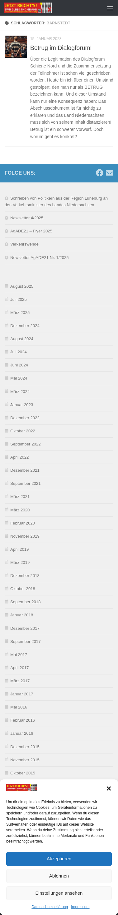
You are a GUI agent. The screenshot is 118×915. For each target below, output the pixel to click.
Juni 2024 (19, 365)
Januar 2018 (21, 615)
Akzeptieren (59, 859)
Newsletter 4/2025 (26, 218)
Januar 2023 (21, 404)
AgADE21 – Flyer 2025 (31, 231)
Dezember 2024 (25, 325)
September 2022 (25, 444)
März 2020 (20, 510)
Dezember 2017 (25, 628)
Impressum (80, 907)
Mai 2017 (18, 654)
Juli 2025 (18, 299)
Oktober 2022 (22, 431)
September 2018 (25, 601)
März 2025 (20, 312)
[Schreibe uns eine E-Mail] (109, 173)
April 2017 (19, 667)
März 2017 (20, 681)
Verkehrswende (24, 244)
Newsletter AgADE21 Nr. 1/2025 (39, 257)
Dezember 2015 (25, 746)
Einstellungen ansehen (59, 893)
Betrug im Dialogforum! (61, 47)
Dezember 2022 (25, 417)
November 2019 (25, 536)
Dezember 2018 (25, 575)
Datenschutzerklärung (49, 907)
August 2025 (21, 286)
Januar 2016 (21, 733)
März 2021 (20, 496)
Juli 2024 (18, 352)
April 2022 (19, 457)
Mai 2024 (18, 378)
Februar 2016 (22, 720)
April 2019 (19, 549)
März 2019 (20, 562)
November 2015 (25, 760)
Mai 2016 (18, 707)
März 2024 (20, 391)
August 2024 (21, 338)
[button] (109, 789)
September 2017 (25, 641)
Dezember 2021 (25, 470)
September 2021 (25, 483)
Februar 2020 (22, 523)
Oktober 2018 (22, 588)
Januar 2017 (21, 694)
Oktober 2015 (22, 773)
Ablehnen (59, 876)
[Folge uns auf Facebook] (99, 173)
